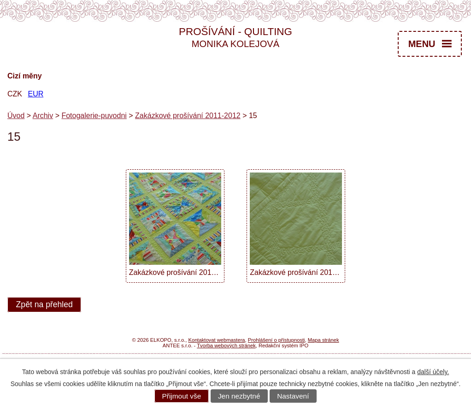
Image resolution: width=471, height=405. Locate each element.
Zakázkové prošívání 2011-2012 (188, 115)
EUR (35, 94)
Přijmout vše (181, 396)
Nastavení (293, 396)
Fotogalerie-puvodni (93, 115)
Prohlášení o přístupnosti (276, 340)
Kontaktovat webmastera (216, 340)
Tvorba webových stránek (226, 345)
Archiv (43, 115)
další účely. (433, 371)
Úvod (15, 115)
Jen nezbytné (239, 396)
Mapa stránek (323, 340)
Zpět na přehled (44, 305)
